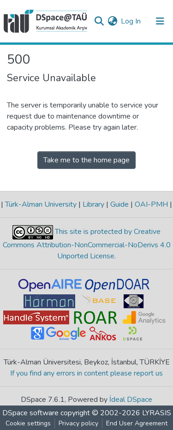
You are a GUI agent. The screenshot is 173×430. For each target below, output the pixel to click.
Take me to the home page (86, 160)
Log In (131, 21)
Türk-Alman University (40, 204)
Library (93, 204)
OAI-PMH (151, 204)
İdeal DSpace (130, 399)
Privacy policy (78, 423)
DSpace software (30, 413)
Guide (119, 204)
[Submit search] (99, 21)
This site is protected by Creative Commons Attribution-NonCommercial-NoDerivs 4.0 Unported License (87, 244)
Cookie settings (28, 423)
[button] (112, 21)
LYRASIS (156, 413)
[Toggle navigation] (160, 21)
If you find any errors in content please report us (86, 373)
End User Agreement (136, 423)
